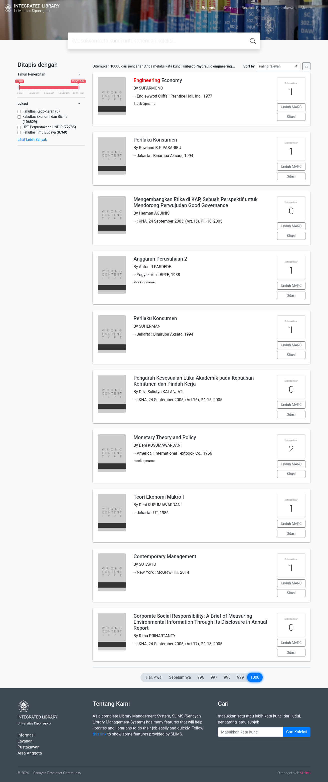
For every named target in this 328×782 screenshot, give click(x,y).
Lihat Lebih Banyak (32, 140)
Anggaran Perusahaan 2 (160, 259)
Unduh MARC (291, 107)
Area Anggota (30, 753)
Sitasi (291, 117)
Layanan (25, 741)
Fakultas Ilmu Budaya (45, 132)
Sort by (249, 66)
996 (200, 677)
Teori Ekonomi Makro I (158, 497)
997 (214, 677)
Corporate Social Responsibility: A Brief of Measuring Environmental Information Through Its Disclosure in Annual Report (200, 622)
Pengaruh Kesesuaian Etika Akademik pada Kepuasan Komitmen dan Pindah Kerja (193, 381)
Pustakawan (285, 8)
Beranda (209, 8)
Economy (157, 80)
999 (240, 677)
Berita (247, 8)
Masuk (307, 8)
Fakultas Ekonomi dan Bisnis (45, 119)
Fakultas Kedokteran (41, 111)
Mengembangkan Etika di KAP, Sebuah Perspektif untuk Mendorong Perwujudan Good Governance (195, 202)
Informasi (228, 8)
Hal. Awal (154, 677)
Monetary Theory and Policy (164, 437)
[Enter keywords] (250, 732)
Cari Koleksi (296, 731)
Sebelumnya (180, 677)
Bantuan (263, 8)
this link (99, 734)
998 (227, 677)
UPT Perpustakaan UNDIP (49, 127)
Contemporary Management (164, 556)
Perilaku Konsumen (155, 140)
